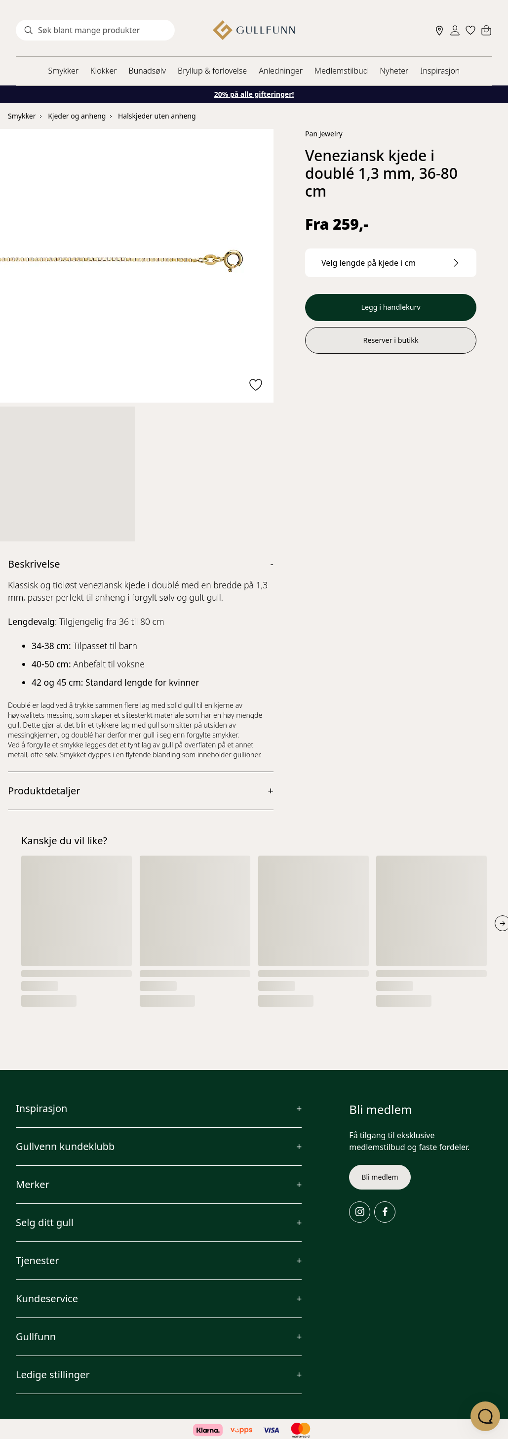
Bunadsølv (147, 70)
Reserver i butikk (391, 342)
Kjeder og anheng (77, 116)
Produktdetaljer (44, 790)
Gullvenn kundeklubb (65, 1146)
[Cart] (486, 30)
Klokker (103, 70)
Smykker (63, 70)
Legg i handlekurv (390, 308)
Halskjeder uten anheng (157, 116)
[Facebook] (385, 1212)
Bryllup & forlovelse (212, 70)
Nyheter (394, 70)
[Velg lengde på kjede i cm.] (390, 262)
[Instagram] (359, 1212)
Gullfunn (36, 1336)
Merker (32, 1184)
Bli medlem (379, 1177)
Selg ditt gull (45, 1222)
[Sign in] (455, 30)
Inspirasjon (440, 70)
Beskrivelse (34, 564)
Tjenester (37, 1260)
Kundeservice (47, 1298)
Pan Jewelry (324, 133)
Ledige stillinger (53, 1374)
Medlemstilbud (341, 70)
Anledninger (281, 70)
